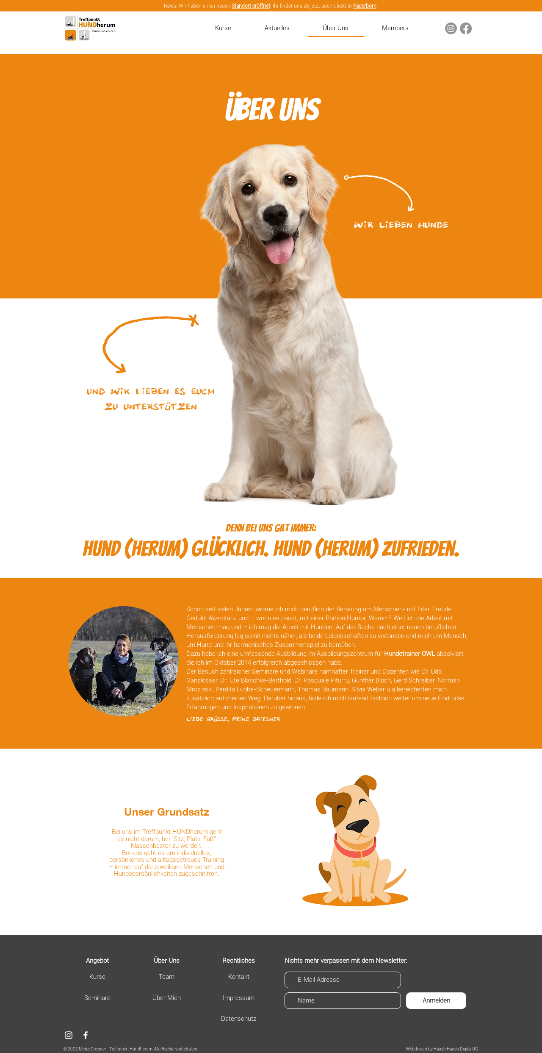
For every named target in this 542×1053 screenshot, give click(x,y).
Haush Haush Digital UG (456, 1049)
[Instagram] (451, 28)
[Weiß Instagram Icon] (69, 1035)
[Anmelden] (436, 1000)
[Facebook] (466, 28)
